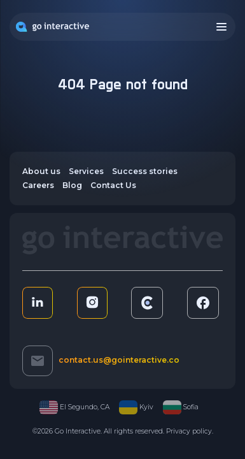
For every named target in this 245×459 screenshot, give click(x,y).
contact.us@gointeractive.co (119, 360)
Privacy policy (189, 431)
